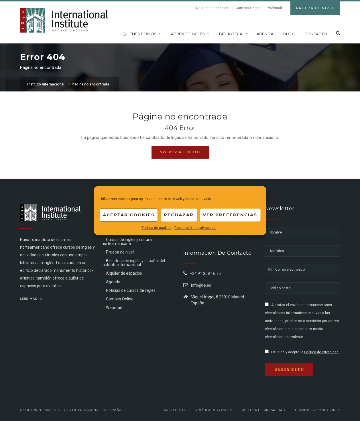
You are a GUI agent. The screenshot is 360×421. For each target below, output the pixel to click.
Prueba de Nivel (315, 8)
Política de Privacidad (321, 352)
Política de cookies (156, 228)
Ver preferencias (230, 215)
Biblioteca (233, 33)
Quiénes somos (141, 33)
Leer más (31, 299)
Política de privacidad (263, 410)
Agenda (265, 33)
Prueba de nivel (120, 252)
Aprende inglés (190, 33)
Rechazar (179, 215)
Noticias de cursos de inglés (131, 290)
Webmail (275, 8)
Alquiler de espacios (211, 8)
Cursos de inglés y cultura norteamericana (127, 241)
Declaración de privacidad (195, 228)
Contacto (315, 33)
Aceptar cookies (129, 215)
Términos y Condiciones (317, 410)
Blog (289, 33)
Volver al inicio (180, 152)
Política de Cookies (213, 410)
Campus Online (248, 8)
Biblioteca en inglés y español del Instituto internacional (133, 262)
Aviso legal (175, 410)
